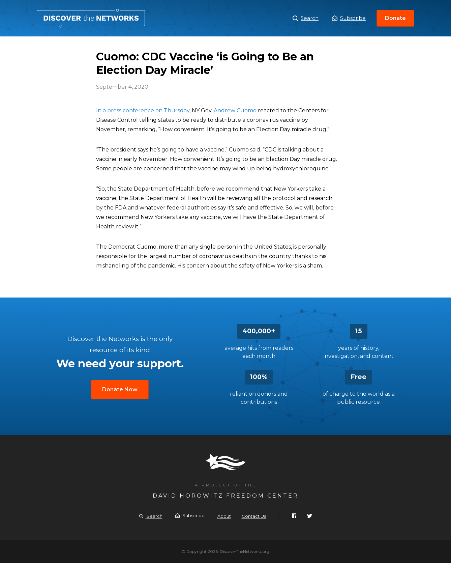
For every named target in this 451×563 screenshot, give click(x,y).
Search (306, 18)
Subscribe (349, 18)
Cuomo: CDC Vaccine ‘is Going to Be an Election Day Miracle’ (91, 18)
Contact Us (254, 516)
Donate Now (120, 389)
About (224, 516)
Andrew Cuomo (235, 110)
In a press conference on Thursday (142, 110)
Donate (395, 18)
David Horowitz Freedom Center (226, 495)
